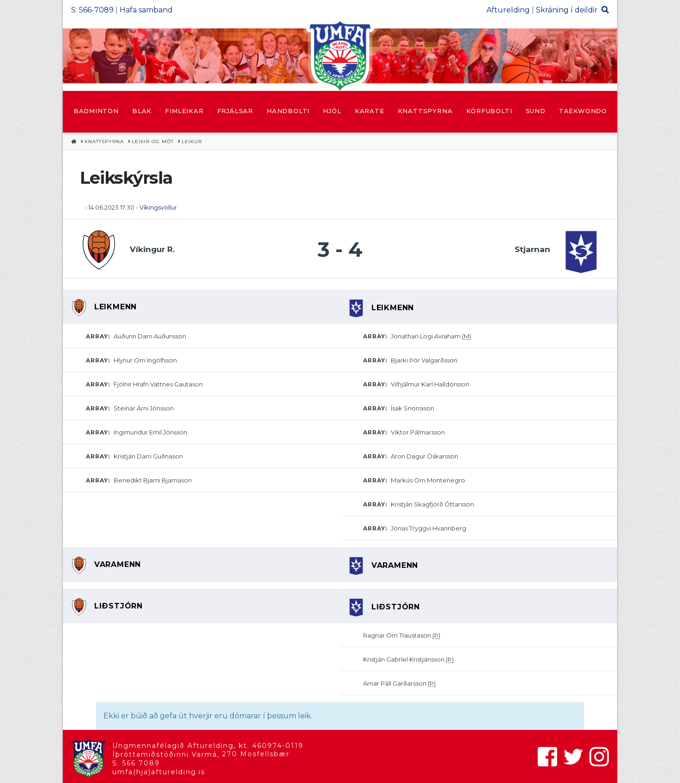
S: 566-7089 (92, 10)
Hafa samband (146, 10)
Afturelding (508, 10)
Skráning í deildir (567, 10)
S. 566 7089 (136, 763)
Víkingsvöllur (158, 207)
